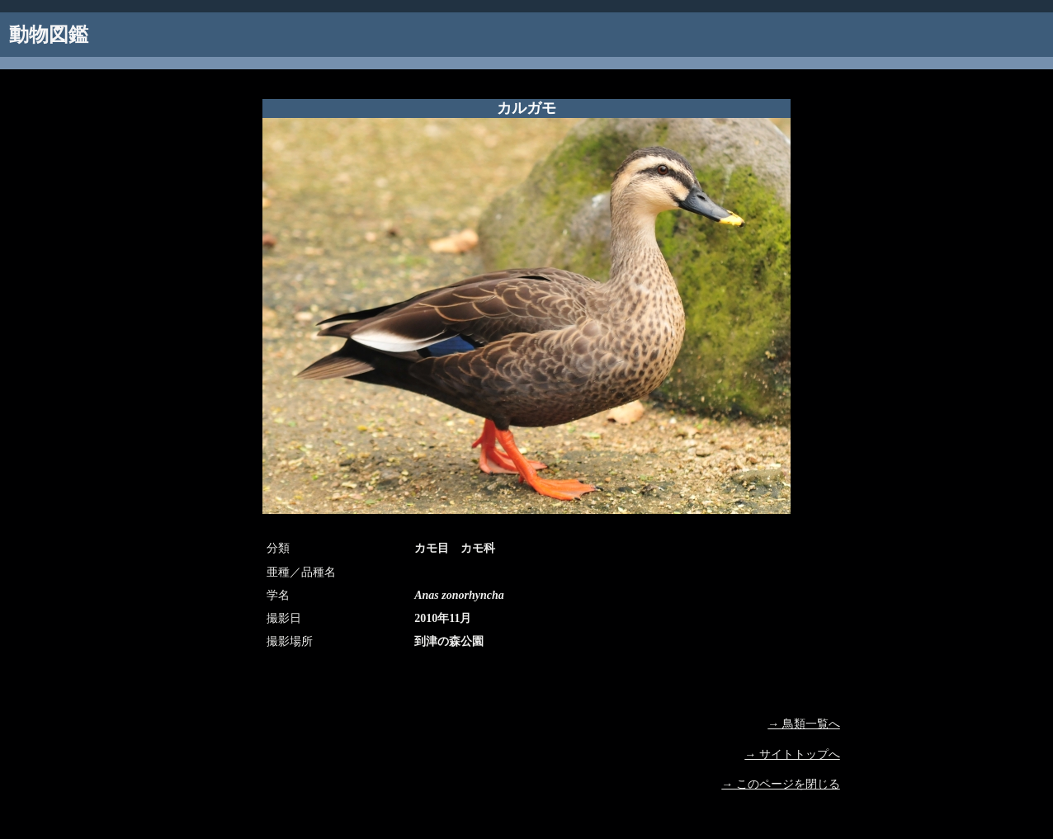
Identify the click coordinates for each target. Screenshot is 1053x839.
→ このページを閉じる (780, 784)
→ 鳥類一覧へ (803, 724)
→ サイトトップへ (792, 754)
